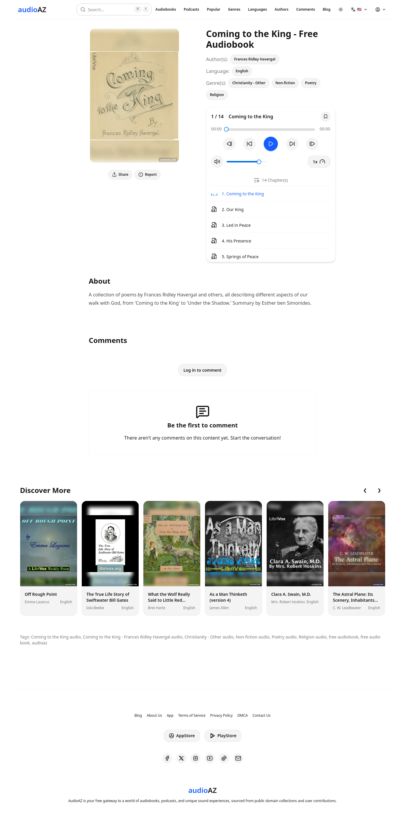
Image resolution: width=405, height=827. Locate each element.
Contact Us (261, 715)
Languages (257, 9)
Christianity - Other (248, 82)
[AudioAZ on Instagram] (195, 758)
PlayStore (223, 736)
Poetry (310, 82)
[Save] (325, 116)
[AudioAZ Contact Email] (238, 758)
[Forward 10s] (292, 144)
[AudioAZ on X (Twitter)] (181, 758)
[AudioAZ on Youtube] (209, 758)
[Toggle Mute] (217, 161)
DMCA (242, 715)
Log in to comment (202, 370)
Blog (326, 9)
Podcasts (191, 9)
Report (147, 174)
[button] (359, 9)
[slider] (226, 129)
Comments (305, 9)
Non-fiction (285, 82)
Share (120, 174)
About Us (154, 715)
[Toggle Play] (271, 144)
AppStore (182, 736)
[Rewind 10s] (249, 144)
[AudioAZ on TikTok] (224, 758)
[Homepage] (32, 9)
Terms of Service (191, 715)
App (170, 715)
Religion (217, 94)
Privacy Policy (221, 715)
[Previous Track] (229, 144)
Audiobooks (166, 9)
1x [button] (319, 162)
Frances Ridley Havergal (254, 59)
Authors (282, 9)
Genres (234, 9)
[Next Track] (312, 144)
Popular (213, 9)
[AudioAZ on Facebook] (167, 758)
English (242, 71)
